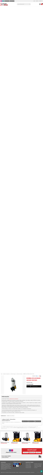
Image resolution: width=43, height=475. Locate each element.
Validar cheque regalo (38, 466)
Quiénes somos (28, 465)
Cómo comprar (28, 463)
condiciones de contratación (13, 398)
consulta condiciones (5, 457)
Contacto (36, 467)
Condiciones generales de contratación (24, 472)
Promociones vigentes (38, 465)
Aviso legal (7, 472)
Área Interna (32, 472)
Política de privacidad (12, 472)
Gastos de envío (28, 467)
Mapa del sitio (3, 472)
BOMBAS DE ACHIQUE (32, 427)
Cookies (17, 472)
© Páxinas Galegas (39, 472)
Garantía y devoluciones (38, 463)
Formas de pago (28, 466)
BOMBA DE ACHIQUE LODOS (5, 442)
